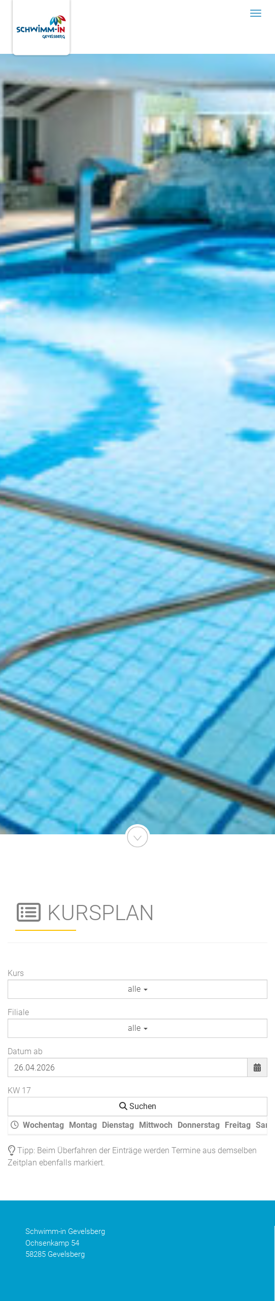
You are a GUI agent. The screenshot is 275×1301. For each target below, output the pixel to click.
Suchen (137, 1106)
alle (138, 989)
